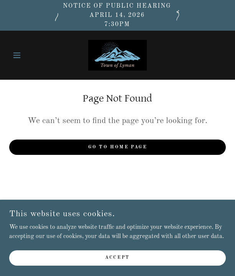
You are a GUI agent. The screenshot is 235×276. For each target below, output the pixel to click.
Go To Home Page (117, 147)
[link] (117, 55)
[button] (25, 55)
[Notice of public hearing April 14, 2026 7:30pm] (117, 15)
